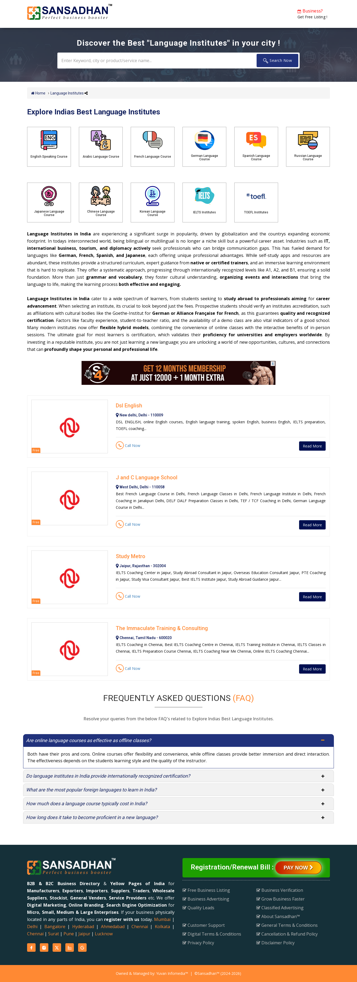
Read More (312, 446)
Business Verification (279, 890)
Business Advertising (205, 899)
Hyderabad (83, 926)
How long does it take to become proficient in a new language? (92, 817)
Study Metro (130, 556)
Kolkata (162, 926)
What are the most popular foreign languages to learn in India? (91, 790)
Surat (53, 934)
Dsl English (129, 405)
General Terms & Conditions (287, 925)
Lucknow (104, 934)
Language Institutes (67, 93)
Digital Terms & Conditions (211, 934)
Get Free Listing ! (312, 13)
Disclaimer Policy (275, 943)
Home (38, 93)
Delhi (32, 926)
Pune (68, 934)
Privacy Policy (198, 943)
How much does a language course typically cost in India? (86, 803)
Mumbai (162, 919)
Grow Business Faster (280, 899)
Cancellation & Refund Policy (287, 934)
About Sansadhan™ (278, 916)
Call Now (128, 445)
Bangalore (54, 926)
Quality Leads (198, 908)
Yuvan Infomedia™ (172, 973)
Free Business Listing (206, 890)
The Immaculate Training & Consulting (162, 628)
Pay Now (298, 868)
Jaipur (84, 934)
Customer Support (203, 925)
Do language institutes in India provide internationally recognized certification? (108, 776)
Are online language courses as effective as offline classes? (88, 740)
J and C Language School (146, 477)
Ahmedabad (113, 926)
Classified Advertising (280, 908)
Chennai (139, 926)
